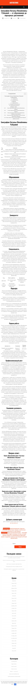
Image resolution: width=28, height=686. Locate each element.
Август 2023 (14, 640)
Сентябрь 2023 (14, 638)
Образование (14, 97)
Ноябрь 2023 (14, 633)
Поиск (14, 543)
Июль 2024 (14, 613)
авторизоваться (14, 523)
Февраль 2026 (14, 588)
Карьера (14, 101)
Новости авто (14, 666)
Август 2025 (14, 593)
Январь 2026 (14, 590)
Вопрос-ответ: (14, 106)
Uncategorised (14, 661)
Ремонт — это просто (14, 671)
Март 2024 (14, 623)
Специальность (15, 100)
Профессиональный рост (15, 104)
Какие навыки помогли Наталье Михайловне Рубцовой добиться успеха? (16, 118)
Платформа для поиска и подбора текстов (14, 566)
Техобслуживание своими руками (14, 676)
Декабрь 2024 (14, 605)
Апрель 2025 (14, 598)
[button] (24, 94)
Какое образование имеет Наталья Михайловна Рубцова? (16, 109)
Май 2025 (14, 595)
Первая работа (15, 102)
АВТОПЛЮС (14, 2)
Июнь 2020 (14, 645)
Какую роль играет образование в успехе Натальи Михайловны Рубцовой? (16, 116)
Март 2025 (14, 600)
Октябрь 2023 (14, 635)
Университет (15, 98)
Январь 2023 (14, 643)
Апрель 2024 (14, 620)
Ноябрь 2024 (14, 608)
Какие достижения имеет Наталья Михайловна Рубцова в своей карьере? (16, 113)
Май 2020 (14, 648)
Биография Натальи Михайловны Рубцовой (14, 96)
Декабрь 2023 (14, 630)
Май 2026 (14, 580)
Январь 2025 (14, 603)
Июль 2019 (14, 650)
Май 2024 (14, 618)
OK (15, 684)
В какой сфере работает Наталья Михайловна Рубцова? (16, 111)
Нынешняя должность (15, 105)
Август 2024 (14, 610)
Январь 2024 (14, 628)
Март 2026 (14, 585)
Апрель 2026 (14, 583)
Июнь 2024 (14, 615)
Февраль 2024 (14, 625)
